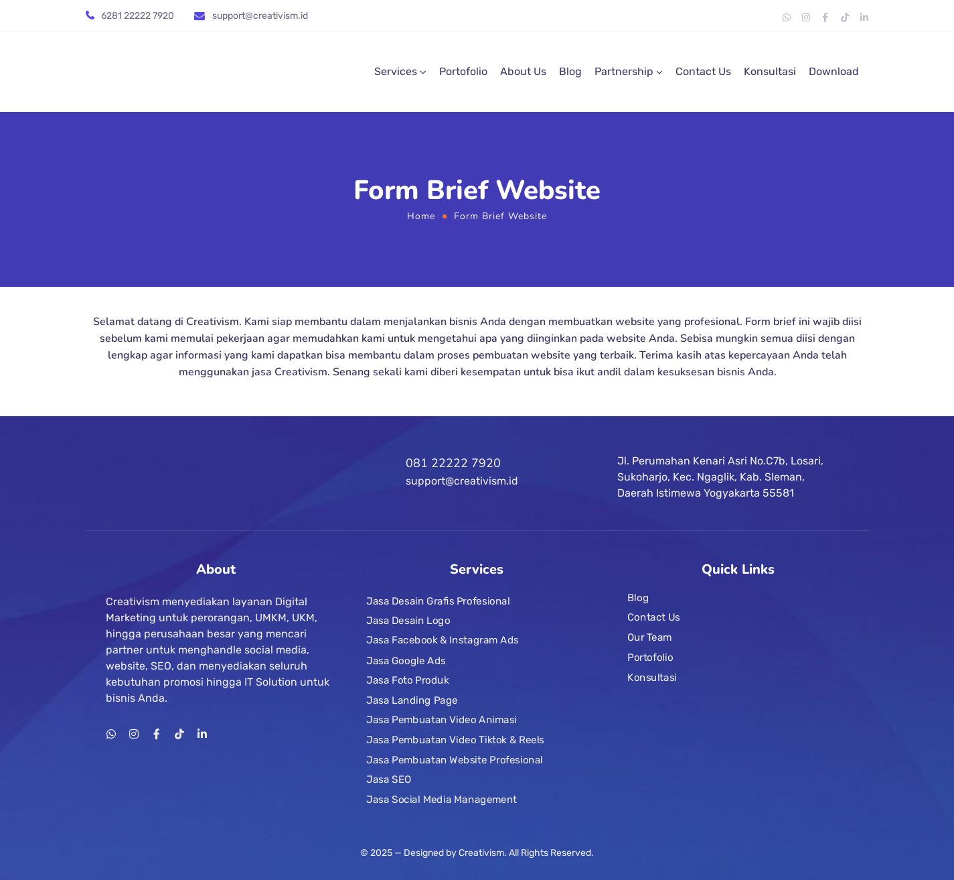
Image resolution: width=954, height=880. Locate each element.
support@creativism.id (260, 15)
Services (395, 71)
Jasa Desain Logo (408, 621)
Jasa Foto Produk (407, 680)
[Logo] (186, 71)
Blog (570, 71)
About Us (523, 71)
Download (834, 71)
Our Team (649, 637)
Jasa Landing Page (412, 700)
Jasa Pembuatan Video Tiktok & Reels (455, 740)
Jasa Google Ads (406, 661)
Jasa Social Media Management (441, 800)
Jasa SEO (388, 779)
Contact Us (703, 71)
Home (421, 216)
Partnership (623, 71)
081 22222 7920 (453, 463)
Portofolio (463, 71)
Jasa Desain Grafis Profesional (438, 601)
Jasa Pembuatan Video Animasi (441, 720)
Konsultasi (770, 71)
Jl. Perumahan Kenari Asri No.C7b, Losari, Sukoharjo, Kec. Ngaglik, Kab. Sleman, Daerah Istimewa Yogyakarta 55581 (720, 476)
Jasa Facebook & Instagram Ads (442, 641)
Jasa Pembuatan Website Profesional (454, 760)
